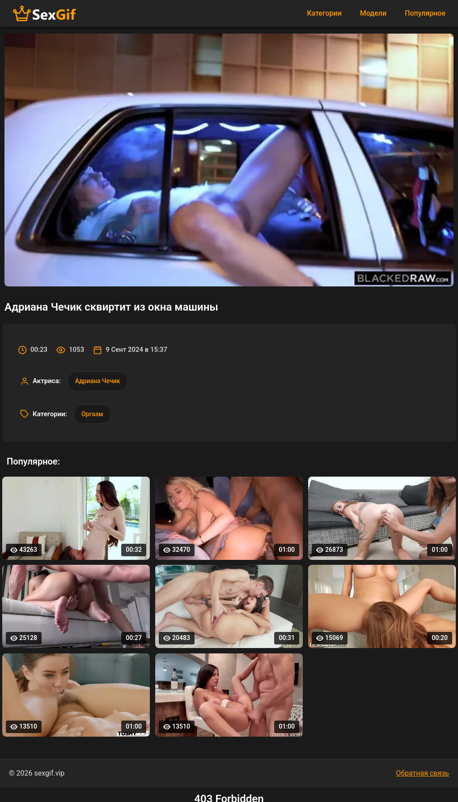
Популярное (425, 13)
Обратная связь (422, 773)
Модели (373, 13)
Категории (324, 13)
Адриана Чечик (97, 380)
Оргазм (92, 414)
